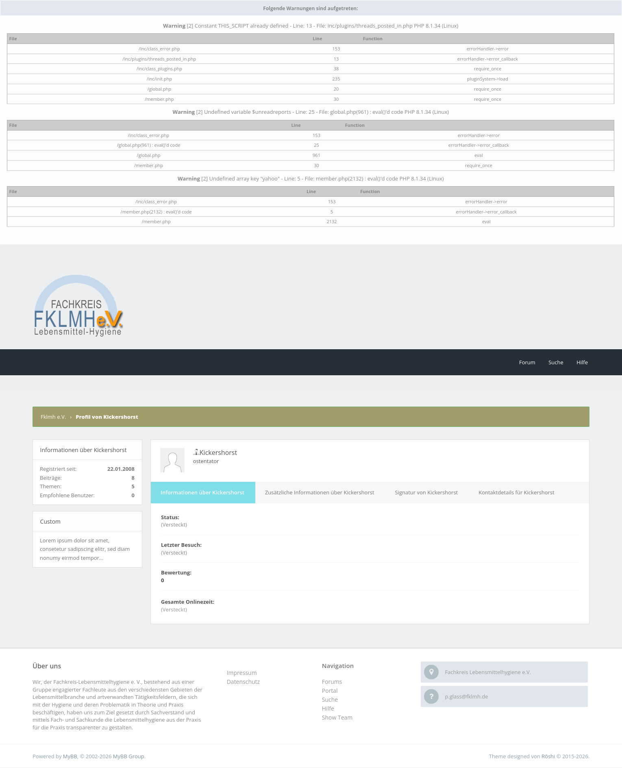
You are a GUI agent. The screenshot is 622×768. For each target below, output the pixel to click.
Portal (330, 690)
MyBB (70, 756)
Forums (332, 681)
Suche (555, 362)
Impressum (242, 673)
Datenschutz (243, 681)
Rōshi (548, 756)
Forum (527, 362)
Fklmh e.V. (54, 416)
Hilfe (582, 362)
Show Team (337, 717)
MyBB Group (128, 756)
